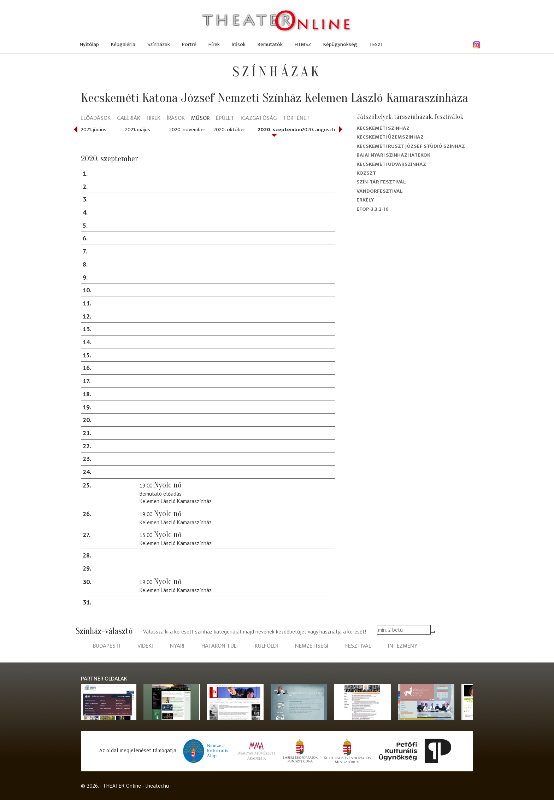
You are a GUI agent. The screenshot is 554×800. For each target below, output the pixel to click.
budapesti (106, 646)
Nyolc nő (168, 485)
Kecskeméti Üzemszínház (390, 137)
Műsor (200, 118)
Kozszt (366, 173)
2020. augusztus (320, 129)
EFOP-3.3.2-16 (372, 209)
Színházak (158, 44)
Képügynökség (340, 44)
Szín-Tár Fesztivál (381, 181)
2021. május (137, 129)
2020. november (187, 129)
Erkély (365, 199)
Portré (189, 44)
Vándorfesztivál (379, 191)
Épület (225, 118)
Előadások (96, 118)
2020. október (229, 129)
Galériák (128, 118)
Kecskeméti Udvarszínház (391, 164)
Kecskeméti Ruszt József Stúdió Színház (410, 146)
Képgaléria (123, 44)
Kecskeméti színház (382, 128)
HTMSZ (303, 44)
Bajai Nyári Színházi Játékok (393, 155)
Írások (239, 44)
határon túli (219, 646)
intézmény (402, 646)
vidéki (145, 646)
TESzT (376, 44)
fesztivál (358, 646)
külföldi (266, 646)
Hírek (214, 44)
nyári (177, 646)
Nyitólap (89, 44)
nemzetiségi (311, 646)
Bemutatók (270, 44)
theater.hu (157, 785)
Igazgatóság (259, 118)
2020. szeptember (280, 129)
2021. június (93, 129)
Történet (296, 118)
